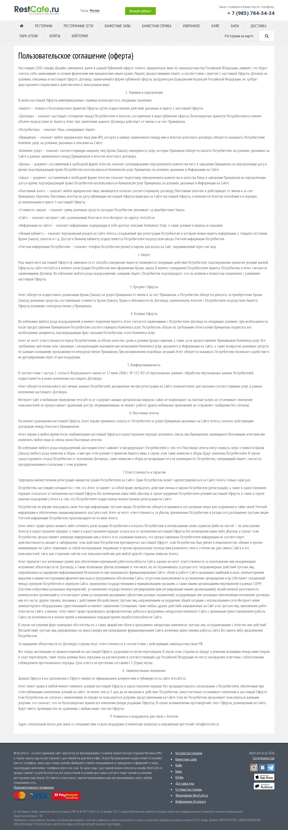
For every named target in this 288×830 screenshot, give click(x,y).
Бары (178, 771)
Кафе (178, 765)
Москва (95, 10)
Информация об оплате (190, 801)
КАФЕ (215, 25)
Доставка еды (184, 783)
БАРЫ (235, 25)
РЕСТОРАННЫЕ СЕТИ (78, 25)
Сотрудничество (264, 758)
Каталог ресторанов (188, 753)
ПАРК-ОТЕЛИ (29, 35)
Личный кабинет (140, 10)
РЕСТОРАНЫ (43, 25)
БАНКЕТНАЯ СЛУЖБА (156, 25)
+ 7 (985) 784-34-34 (251, 12)
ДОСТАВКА (258, 25)
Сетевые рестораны (188, 789)
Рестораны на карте (239, 35)
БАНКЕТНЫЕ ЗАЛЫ (117, 25)
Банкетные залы (186, 759)
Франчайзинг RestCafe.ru (191, 795)
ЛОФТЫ (54, 35)
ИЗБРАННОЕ (191, 25)
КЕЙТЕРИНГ (80, 35)
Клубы (179, 777)
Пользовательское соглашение (34, 787)
